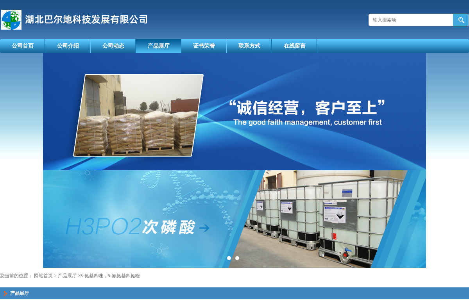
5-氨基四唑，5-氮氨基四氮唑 (110, 275)
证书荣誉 (204, 46)
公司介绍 (68, 46)
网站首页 (43, 275)
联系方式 (249, 46)
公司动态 (113, 46)
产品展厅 (159, 46)
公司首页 (23, 46)
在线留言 (295, 46)
